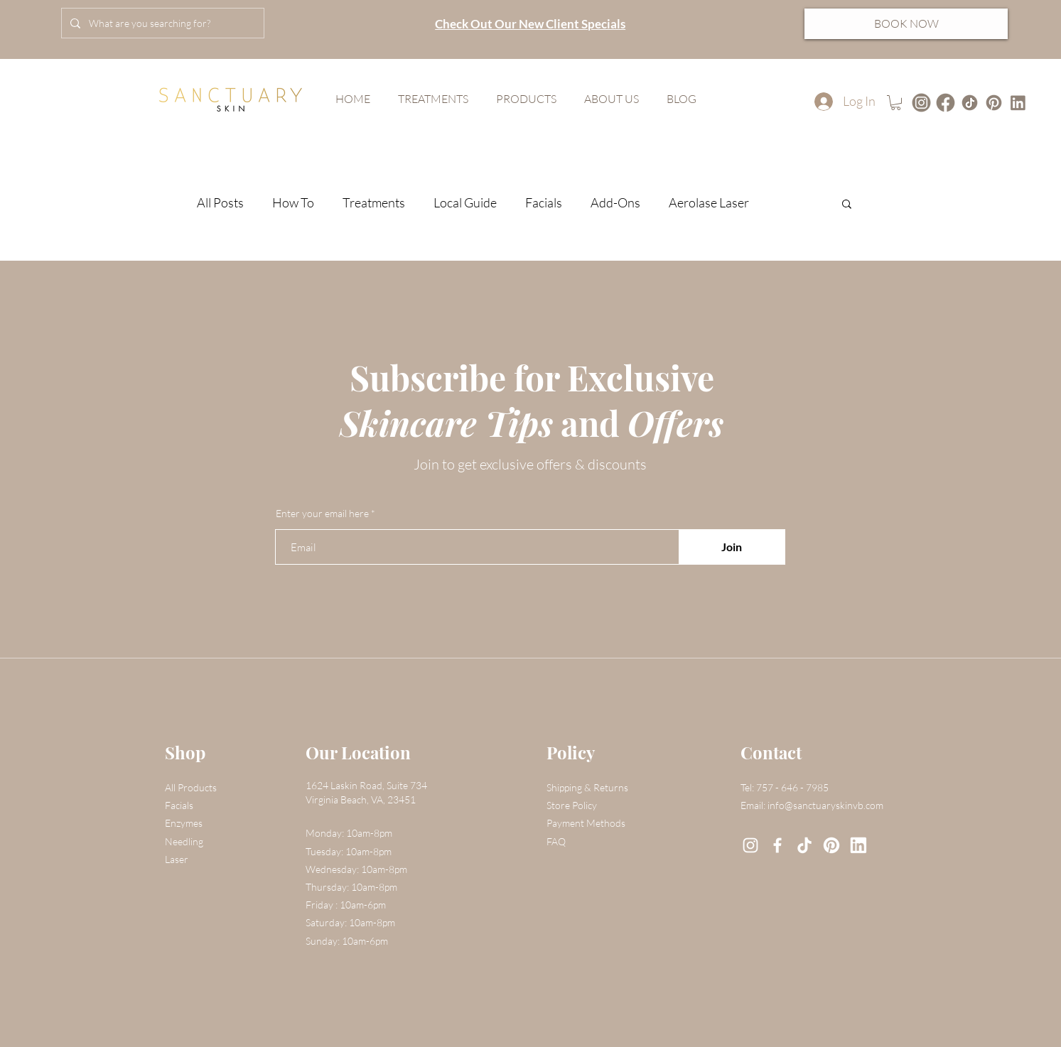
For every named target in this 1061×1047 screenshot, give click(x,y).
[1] (1018, 102)
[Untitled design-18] (969, 102)
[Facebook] (777, 845)
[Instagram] (750, 845)
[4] (993, 102)
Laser (176, 859)
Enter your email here (322, 514)
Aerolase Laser (709, 202)
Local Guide (465, 202)
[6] (831, 845)
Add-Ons (615, 202)
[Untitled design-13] (921, 102)
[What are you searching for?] (161, 23)
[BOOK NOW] (906, 24)
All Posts (220, 202)
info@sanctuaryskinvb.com (825, 805)
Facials (543, 202)
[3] (804, 845)
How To (293, 202)
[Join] (732, 547)
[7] (858, 845)
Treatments (374, 202)
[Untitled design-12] (945, 102)
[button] (896, 102)
